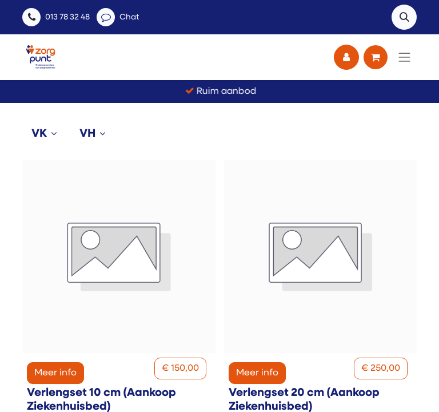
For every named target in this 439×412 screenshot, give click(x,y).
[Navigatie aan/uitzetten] (404, 57)
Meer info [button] (55, 373)
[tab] (46, 134)
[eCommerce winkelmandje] (376, 57)
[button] (404, 17)
